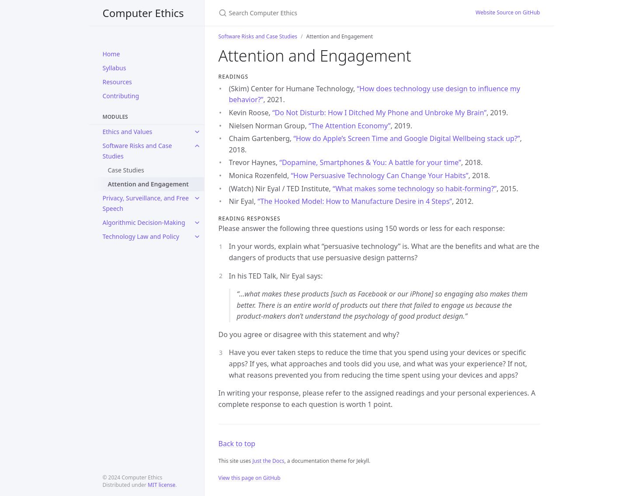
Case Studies (126, 170)
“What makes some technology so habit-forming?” (415, 188)
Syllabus (114, 68)
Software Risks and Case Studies (137, 150)
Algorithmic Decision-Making (144, 222)
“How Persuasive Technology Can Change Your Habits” (379, 175)
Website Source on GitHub (508, 12)
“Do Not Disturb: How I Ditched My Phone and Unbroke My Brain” (379, 112)
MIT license (161, 485)
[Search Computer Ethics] (322, 13)
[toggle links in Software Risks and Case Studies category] (197, 146)
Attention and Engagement (148, 184)
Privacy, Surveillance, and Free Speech (146, 203)
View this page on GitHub (250, 478)
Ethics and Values (128, 131)
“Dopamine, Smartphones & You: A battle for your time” (370, 162)
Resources (117, 82)
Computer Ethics (143, 13)
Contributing (121, 96)
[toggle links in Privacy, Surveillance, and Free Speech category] (197, 198)
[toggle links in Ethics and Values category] (197, 132)
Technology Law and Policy (141, 236)
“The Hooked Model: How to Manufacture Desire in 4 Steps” (354, 201)
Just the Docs (268, 461)
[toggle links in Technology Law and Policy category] (197, 237)
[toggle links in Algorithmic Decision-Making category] (197, 223)
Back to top (237, 443)
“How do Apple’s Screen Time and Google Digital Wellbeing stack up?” (406, 138)
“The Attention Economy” (350, 126)
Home (111, 54)
